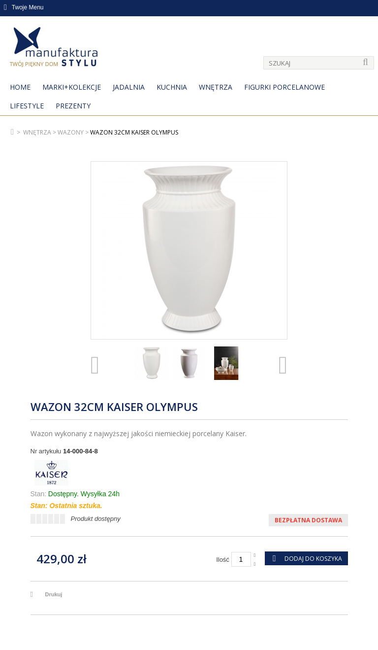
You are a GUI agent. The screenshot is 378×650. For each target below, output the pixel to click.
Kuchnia (172, 87)
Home (20, 87)
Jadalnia (129, 87)
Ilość (222, 559)
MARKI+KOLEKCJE (71, 87)
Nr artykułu (46, 451)
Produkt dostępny (96, 518)
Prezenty (73, 105)
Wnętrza (215, 87)
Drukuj (54, 594)
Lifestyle (27, 105)
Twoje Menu (24, 7)
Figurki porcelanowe (284, 87)
